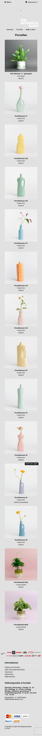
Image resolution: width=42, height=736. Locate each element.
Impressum (9, 672)
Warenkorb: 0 (31, 2)
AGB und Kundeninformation (15, 670)
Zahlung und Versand (12, 667)
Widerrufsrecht (10, 677)
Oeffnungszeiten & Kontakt (18, 683)
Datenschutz (9, 674)
